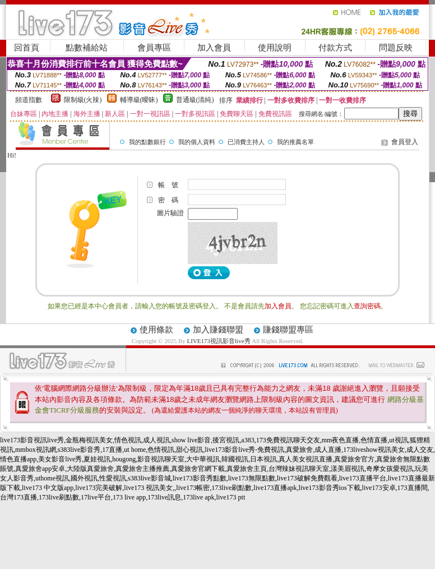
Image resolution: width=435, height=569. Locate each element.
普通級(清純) (195, 100)
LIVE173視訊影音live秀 (219, 340)
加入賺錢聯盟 (218, 329)
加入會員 (214, 47)
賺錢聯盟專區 (288, 329)
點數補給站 (87, 47)
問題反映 (396, 47)
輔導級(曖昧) (139, 100)
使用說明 (274, 47)
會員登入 (404, 142)
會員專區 (154, 47)
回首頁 (26, 47)
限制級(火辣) (83, 100)
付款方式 (335, 47)
